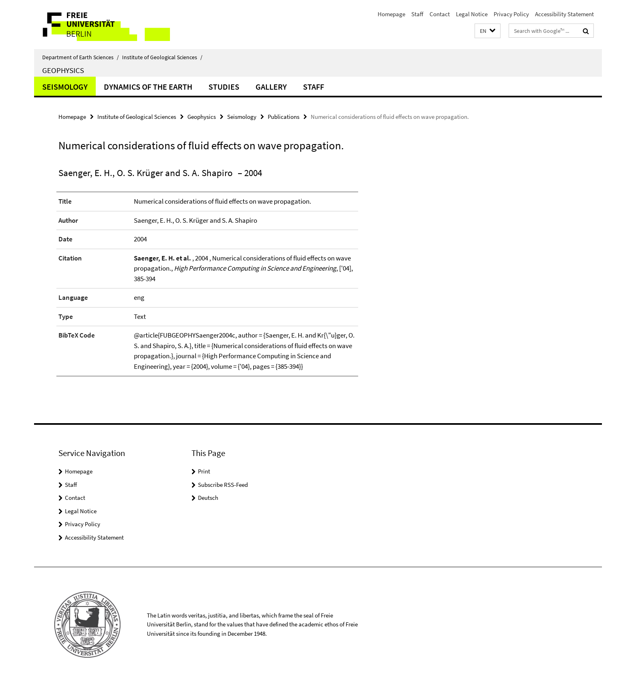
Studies (223, 87)
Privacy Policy (511, 14)
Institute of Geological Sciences (162, 57)
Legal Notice (472, 14)
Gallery (271, 87)
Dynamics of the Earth (148, 87)
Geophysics (63, 70)
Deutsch (208, 497)
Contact (440, 14)
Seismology (65, 87)
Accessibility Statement (564, 14)
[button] (488, 31)
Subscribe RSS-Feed (223, 484)
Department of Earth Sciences (80, 57)
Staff (417, 14)
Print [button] (204, 471)
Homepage (391, 14)
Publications (283, 116)
